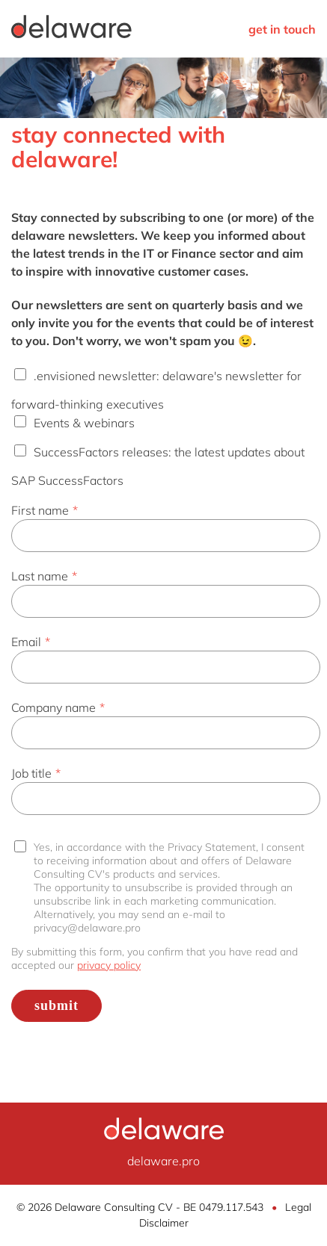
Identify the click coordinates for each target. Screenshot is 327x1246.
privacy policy (109, 965)
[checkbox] (163, 427)
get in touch (282, 29)
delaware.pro (163, 1160)
